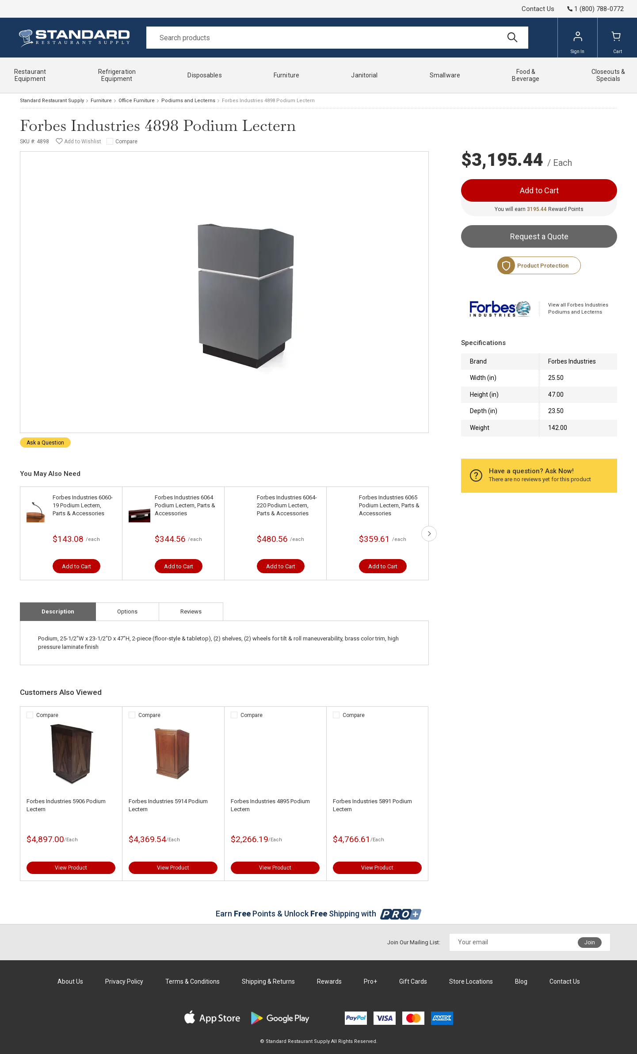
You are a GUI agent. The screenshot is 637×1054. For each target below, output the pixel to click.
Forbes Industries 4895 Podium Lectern (270, 805)
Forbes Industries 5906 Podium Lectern (66, 805)
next (429, 533)
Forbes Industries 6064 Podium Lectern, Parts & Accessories (185, 505)
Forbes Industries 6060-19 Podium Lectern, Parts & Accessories (83, 505)
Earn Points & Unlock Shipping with (318, 913)
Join (589, 942)
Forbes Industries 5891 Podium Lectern (372, 805)
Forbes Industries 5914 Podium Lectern (168, 805)
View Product (71, 868)
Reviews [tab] (191, 611)
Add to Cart (76, 566)
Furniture (101, 100)
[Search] (337, 38)
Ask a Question (45, 443)
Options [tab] (127, 611)
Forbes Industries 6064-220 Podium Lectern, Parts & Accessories (287, 505)
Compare (126, 141)
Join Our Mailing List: (413, 942)
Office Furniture (136, 100)
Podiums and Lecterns (188, 100)
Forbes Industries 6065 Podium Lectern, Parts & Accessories (389, 505)
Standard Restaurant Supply (52, 100)
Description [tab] (58, 611)
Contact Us (538, 9)
